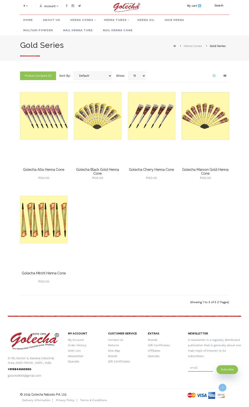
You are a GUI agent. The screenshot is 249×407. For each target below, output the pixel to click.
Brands (112, 356)
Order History (77, 345)
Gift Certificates (119, 361)
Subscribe (227, 369)
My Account (76, 340)
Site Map (114, 350)
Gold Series (218, 46)
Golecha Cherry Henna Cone (151, 170)
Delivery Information (36, 400)
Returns (113, 345)
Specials (73, 361)
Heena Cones (193, 46)
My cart (194, 5)
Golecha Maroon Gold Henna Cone (205, 172)
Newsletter (75, 356)
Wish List (74, 350)
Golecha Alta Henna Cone (43, 170)
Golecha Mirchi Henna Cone (44, 273)
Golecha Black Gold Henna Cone (97, 172)
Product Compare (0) (38, 75)
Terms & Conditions (93, 400)
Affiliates (154, 350)
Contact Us (115, 340)
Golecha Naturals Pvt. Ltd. (49, 394)
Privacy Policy (65, 400)
